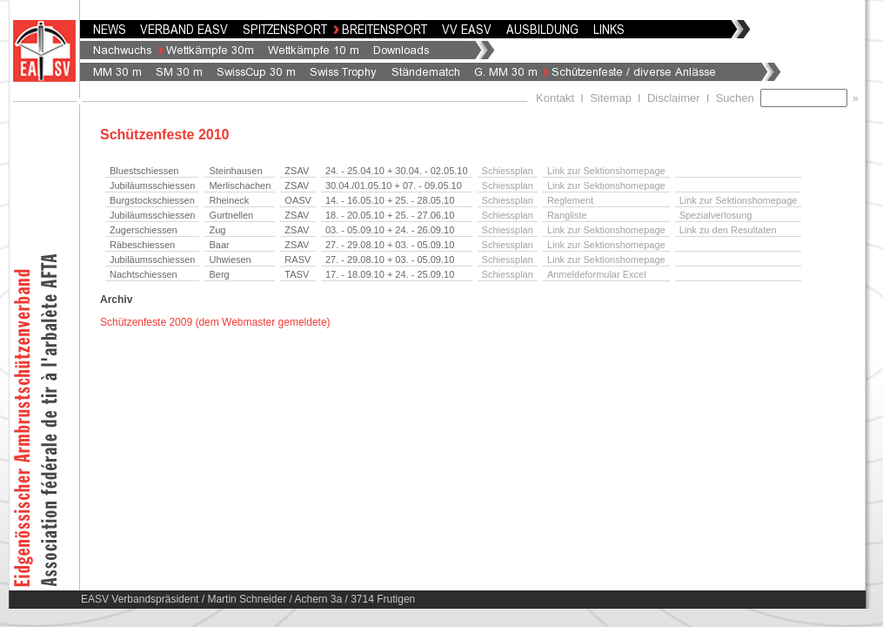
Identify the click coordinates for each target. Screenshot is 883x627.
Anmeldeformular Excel (596, 274)
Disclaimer (673, 97)
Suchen (738, 97)
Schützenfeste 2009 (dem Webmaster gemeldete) (215, 322)
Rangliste (567, 215)
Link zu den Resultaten (728, 230)
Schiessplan (507, 170)
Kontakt (555, 97)
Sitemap (611, 97)
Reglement (570, 200)
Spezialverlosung (716, 215)
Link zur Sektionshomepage (606, 170)
